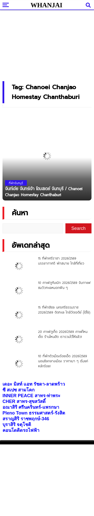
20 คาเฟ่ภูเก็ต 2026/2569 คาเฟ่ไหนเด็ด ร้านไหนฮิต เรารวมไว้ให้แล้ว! (62, 334)
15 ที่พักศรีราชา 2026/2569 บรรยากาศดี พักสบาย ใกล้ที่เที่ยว (61, 261)
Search (78, 228)
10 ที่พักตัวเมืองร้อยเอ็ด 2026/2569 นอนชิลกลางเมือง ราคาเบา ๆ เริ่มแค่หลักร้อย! (63, 361)
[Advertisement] (47, 44)
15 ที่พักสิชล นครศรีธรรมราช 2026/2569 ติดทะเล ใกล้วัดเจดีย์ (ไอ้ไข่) (64, 310)
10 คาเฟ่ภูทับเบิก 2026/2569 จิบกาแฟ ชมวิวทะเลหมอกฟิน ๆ (64, 285)
